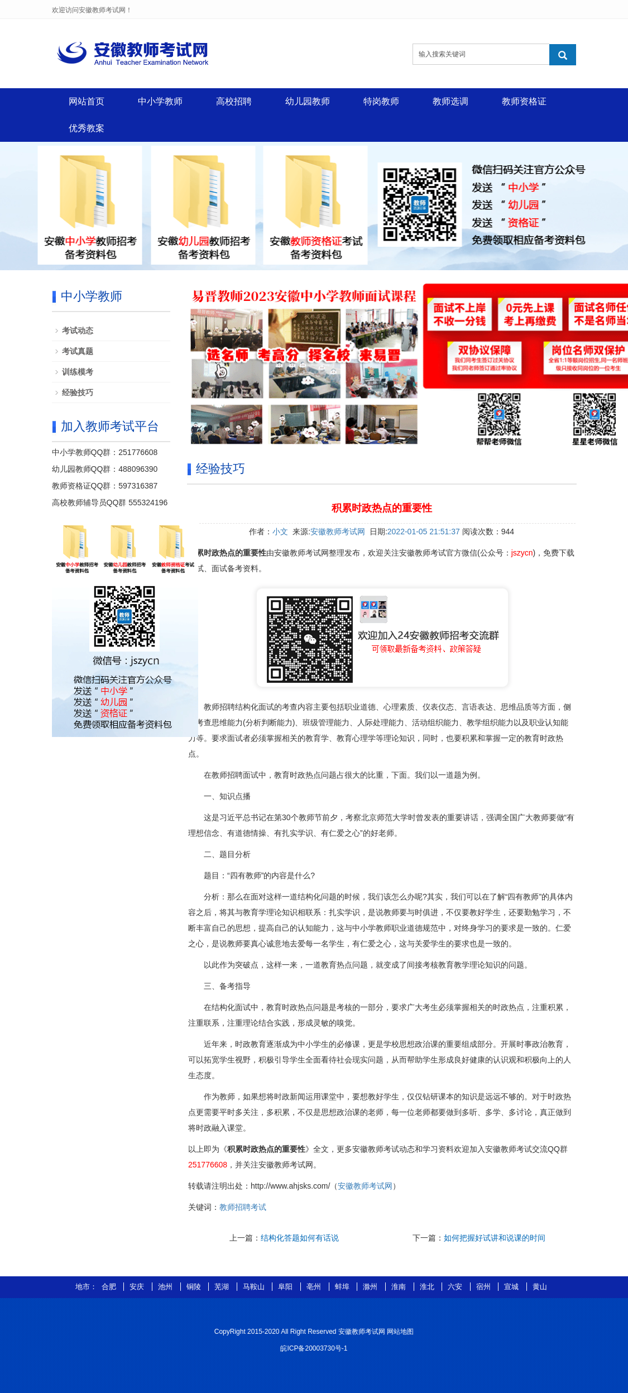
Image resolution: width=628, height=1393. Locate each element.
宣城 (512, 1286)
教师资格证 (524, 101)
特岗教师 (381, 101)
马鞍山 (255, 1286)
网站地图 (400, 1331)
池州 (166, 1286)
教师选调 (450, 101)
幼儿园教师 (307, 101)
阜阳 (286, 1286)
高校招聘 (234, 101)
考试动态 (77, 330)
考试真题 (77, 351)
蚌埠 (343, 1286)
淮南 (399, 1286)
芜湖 (222, 1286)
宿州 (484, 1286)
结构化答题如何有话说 (300, 1237)
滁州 (371, 1286)
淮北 (428, 1286)
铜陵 (194, 1286)
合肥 (110, 1286)
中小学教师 (160, 101)
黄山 (540, 1286)
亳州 (314, 1286)
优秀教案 (86, 128)
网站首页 (86, 101)
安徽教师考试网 (337, 531)
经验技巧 (77, 392)
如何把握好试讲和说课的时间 (494, 1237)
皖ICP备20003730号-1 (313, 1348)
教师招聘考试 (242, 1207)
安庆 (138, 1286)
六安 (456, 1286)
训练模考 (77, 371)
